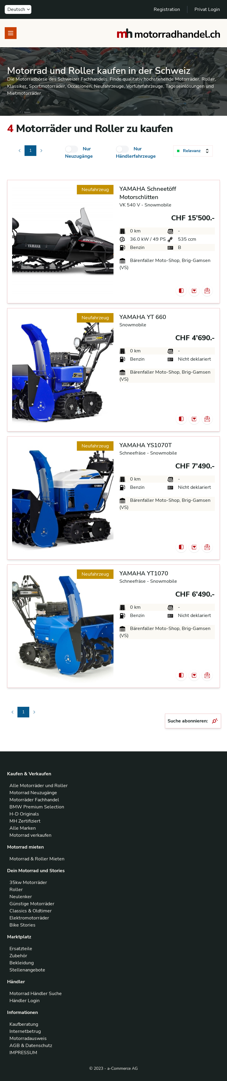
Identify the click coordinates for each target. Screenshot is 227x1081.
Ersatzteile (20, 948)
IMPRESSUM (23, 1052)
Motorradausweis (28, 1038)
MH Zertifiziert (24, 821)
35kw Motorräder (28, 882)
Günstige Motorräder (31, 904)
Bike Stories (22, 925)
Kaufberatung (23, 1024)
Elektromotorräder (29, 918)
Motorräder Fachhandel (34, 800)
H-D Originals (24, 814)
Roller (16, 889)
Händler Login (24, 1000)
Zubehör (18, 956)
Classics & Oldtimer (30, 911)
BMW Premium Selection (36, 807)
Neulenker (20, 896)
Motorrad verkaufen (30, 835)
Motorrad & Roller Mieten (36, 859)
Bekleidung (21, 963)
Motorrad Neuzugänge (33, 792)
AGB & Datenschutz (30, 1045)
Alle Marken (22, 828)
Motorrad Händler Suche (35, 993)
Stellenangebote (27, 970)
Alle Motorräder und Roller (38, 785)
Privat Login (207, 9)
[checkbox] (71, 149)
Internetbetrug (25, 1031)
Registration (167, 9)
